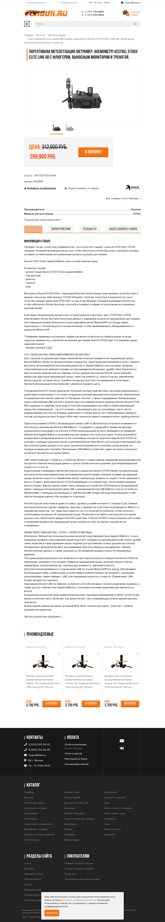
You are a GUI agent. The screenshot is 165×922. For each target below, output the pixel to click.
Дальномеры (31, 813)
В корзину (93, 152)
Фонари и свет (72, 792)
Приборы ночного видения (39, 834)
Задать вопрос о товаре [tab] (83, 188)
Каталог (40, 35)
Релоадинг (109, 834)
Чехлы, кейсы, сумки (115, 813)
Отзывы (28, 884)
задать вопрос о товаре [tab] (122, 229)
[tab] (43, 220)
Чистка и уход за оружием (118, 808)
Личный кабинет (36, 2)
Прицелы (29, 792)
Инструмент (110, 818)
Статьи (27, 863)
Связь (107, 824)
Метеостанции (57, 35)
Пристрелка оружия (114, 797)
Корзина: (136, 13)
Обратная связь (33, 889)
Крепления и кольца (35, 808)
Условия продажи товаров (79, 868)
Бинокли (28, 797)
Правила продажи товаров (79, 863)
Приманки (69, 834)
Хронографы (110, 792)
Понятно (52, 913)
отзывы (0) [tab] (89, 229)
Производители (32, 879)
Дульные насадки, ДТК (76, 802)
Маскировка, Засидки (35, 829)
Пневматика (30, 818)
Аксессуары (70, 824)
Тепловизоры (31, 839)
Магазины (69, 808)
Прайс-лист (70, 874)
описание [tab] (34, 229)
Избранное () (69, 2)
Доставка (29, 868)
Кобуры (68, 829)
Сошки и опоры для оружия (79, 818)
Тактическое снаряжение (38, 824)
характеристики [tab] (61, 229)
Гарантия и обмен (33, 874)
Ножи (106, 802)
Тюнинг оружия (72, 797)
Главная (28, 35)
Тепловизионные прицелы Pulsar (82, 879)
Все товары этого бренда (123, 198)
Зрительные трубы (34, 802)
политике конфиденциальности (79, 900)
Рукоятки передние (74, 813)
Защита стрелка (112, 829)
